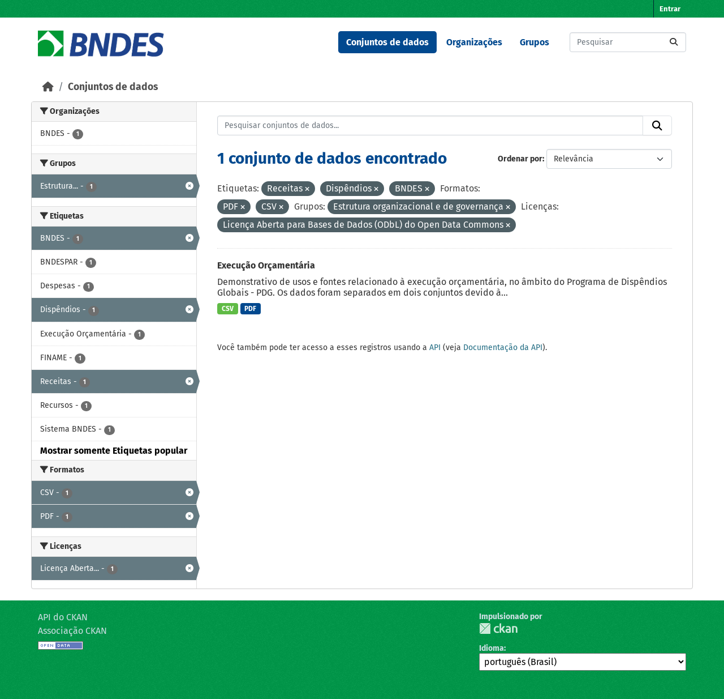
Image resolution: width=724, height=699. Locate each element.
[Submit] (673, 42)
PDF (250, 309)
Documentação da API (502, 347)
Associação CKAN (72, 630)
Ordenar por (520, 159)
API (435, 347)
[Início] (48, 87)
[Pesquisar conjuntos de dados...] (628, 42)
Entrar (670, 9)
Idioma (491, 648)
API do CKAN (63, 617)
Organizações (474, 42)
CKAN (498, 628)
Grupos (534, 42)
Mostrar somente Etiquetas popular (113, 450)
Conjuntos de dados (387, 42)
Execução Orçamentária (266, 265)
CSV (228, 309)
